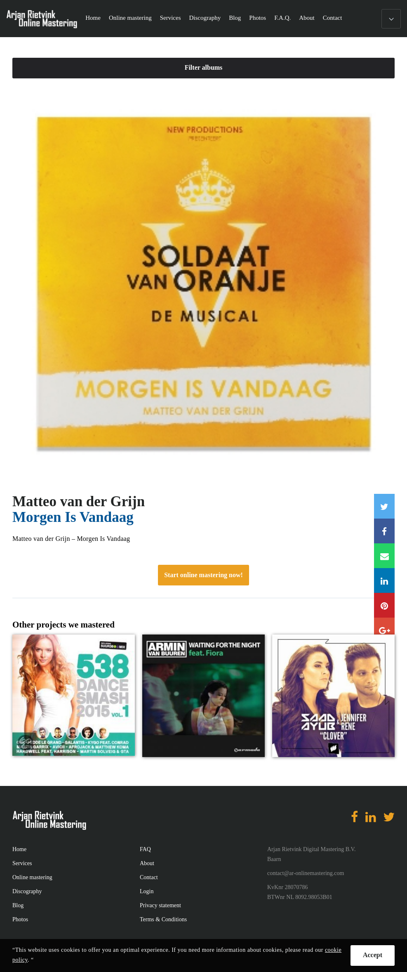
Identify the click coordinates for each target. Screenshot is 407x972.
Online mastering (130, 17)
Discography (205, 17)
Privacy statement (160, 905)
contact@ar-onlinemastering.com (305, 873)
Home (93, 17)
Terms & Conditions (163, 919)
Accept (372, 954)
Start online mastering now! (203, 574)
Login (146, 891)
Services (170, 17)
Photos (257, 17)
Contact (332, 17)
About (307, 17)
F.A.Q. (282, 17)
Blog (235, 17)
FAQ (145, 849)
